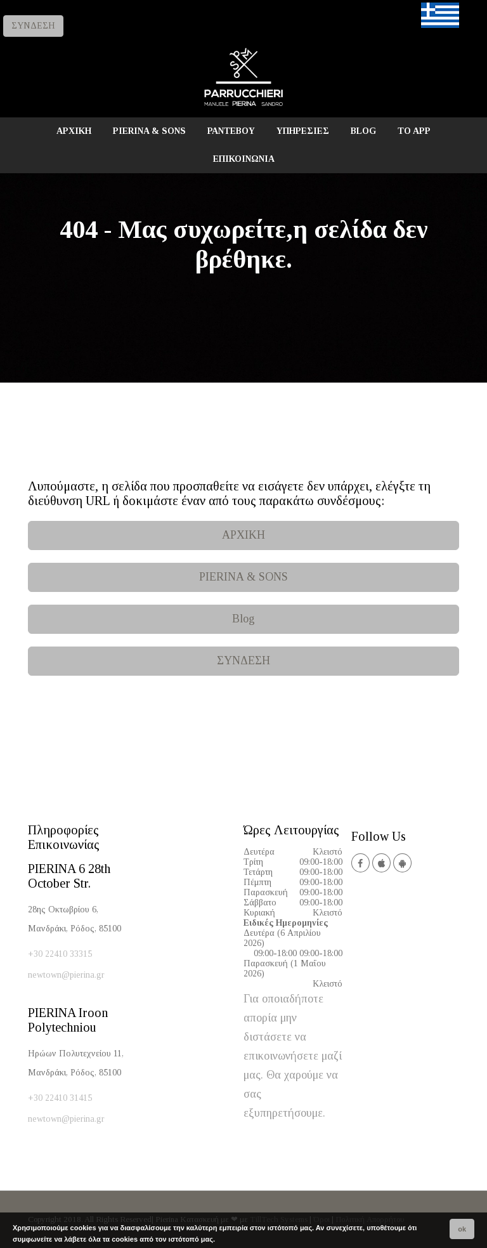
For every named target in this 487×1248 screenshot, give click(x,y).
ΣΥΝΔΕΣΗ (33, 25)
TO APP (414, 131)
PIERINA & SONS (149, 131)
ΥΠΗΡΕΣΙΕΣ (302, 131)
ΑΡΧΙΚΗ (73, 131)
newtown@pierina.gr (66, 975)
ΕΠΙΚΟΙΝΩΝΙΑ (244, 159)
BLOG (363, 131)
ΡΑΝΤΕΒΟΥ (231, 131)
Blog (243, 618)
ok (462, 1229)
